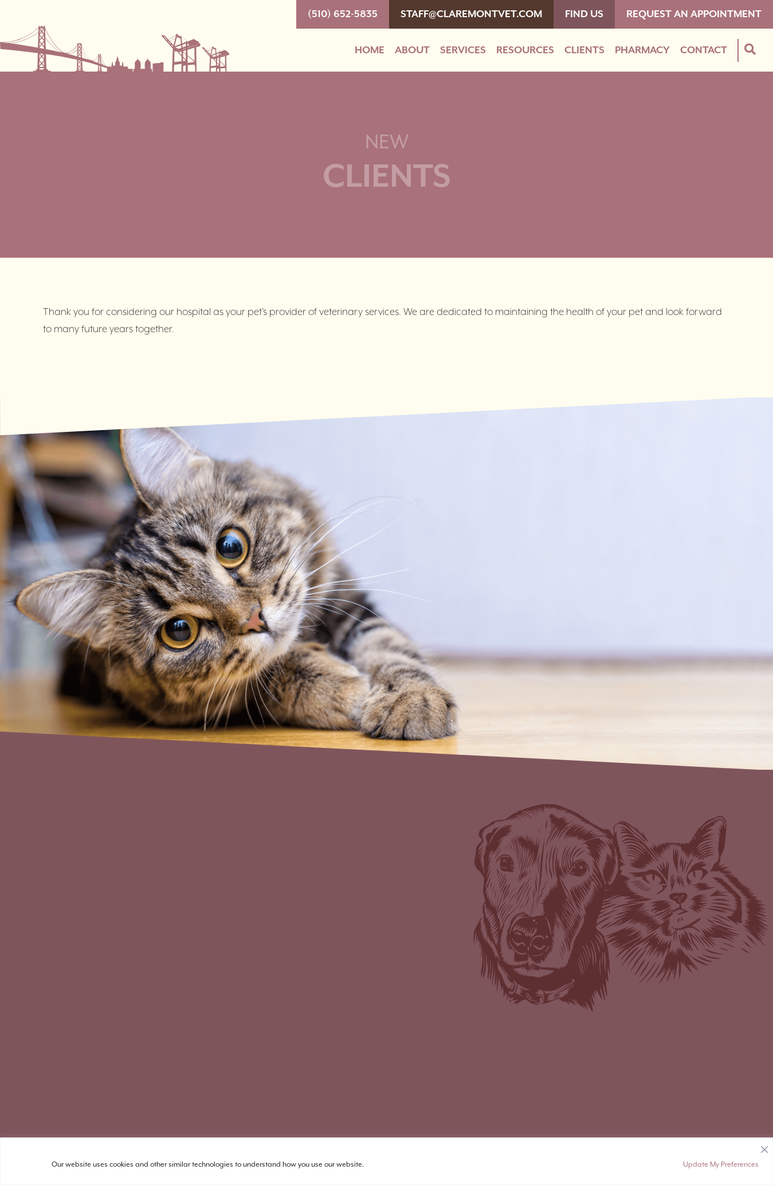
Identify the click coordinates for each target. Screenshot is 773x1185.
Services (463, 50)
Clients (584, 50)
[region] (386, 1161)
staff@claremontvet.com (471, 14)
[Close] (764, 1146)
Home (369, 50)
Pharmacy (642, 50)
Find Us (584, 14)
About (412, 50)
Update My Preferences (721, 1164)
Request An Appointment (694, 14)
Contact (703, 50)
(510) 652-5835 (343, 14)
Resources (525, 50)
